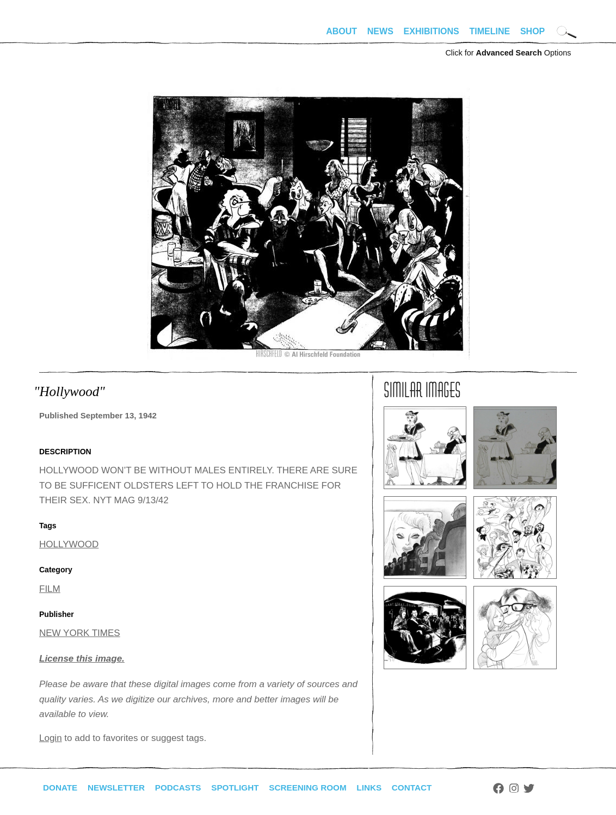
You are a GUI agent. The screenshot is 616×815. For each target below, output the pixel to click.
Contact (427, 787)
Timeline (490, 31)
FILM (49, 589)
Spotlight (243, 787)
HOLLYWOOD (68, 544)
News (380, 31)
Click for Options (508, 52)
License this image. (82, 658)
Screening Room (318, 787)
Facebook (514, 788)
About (341, 31)
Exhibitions (431, 31)
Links (382, 787)
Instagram (529, 788)
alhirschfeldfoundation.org (71, 36)
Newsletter (119, 787)
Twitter (545, 788)
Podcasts (183, 787)
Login (50, 738)
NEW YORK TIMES (79, 633)
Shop (532, 31)
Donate (61, 787)
